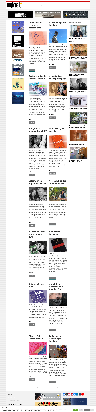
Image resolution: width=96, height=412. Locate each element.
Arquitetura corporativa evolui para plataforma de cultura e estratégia (77, 92)
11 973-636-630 (65, 5)
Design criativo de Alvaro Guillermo (37, 77)
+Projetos (42, 5)
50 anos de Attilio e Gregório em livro (37, 234)
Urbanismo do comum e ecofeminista (35, 25)
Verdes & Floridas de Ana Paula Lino (57, 182)
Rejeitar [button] (81, 409)
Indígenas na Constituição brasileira (55, 339)
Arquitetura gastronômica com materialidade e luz (76, 75)
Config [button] (92, 409)
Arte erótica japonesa (54, 233)
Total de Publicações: (13, 400)
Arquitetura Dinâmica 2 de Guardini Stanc (56, 286)
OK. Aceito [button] (76, 409)
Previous (39, 388)
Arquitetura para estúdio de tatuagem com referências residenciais (78, 109)
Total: (9, 398)
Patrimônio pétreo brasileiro (57, 23)
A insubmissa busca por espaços (58, 77)
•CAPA (30, 5)
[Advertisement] (16, 118)
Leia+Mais (32, 70)
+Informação (47, 5)
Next (58, 388)
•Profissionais (35, 5)
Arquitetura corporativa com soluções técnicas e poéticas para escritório (78, 58)
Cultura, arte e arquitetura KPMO (37, 182)
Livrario (31, 66)
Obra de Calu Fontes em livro (36, 337)
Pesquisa (72, 5)
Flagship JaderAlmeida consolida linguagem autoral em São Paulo (77, 126)
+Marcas (53, 5)
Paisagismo (56, 220)
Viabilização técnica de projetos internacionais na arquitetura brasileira (77, 40)
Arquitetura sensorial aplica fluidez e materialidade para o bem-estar (78, 143)
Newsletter (58, 5)
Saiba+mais (87, 409)
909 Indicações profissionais (15, 404)
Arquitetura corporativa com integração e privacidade (76, 161)
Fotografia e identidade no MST (38, 129)
